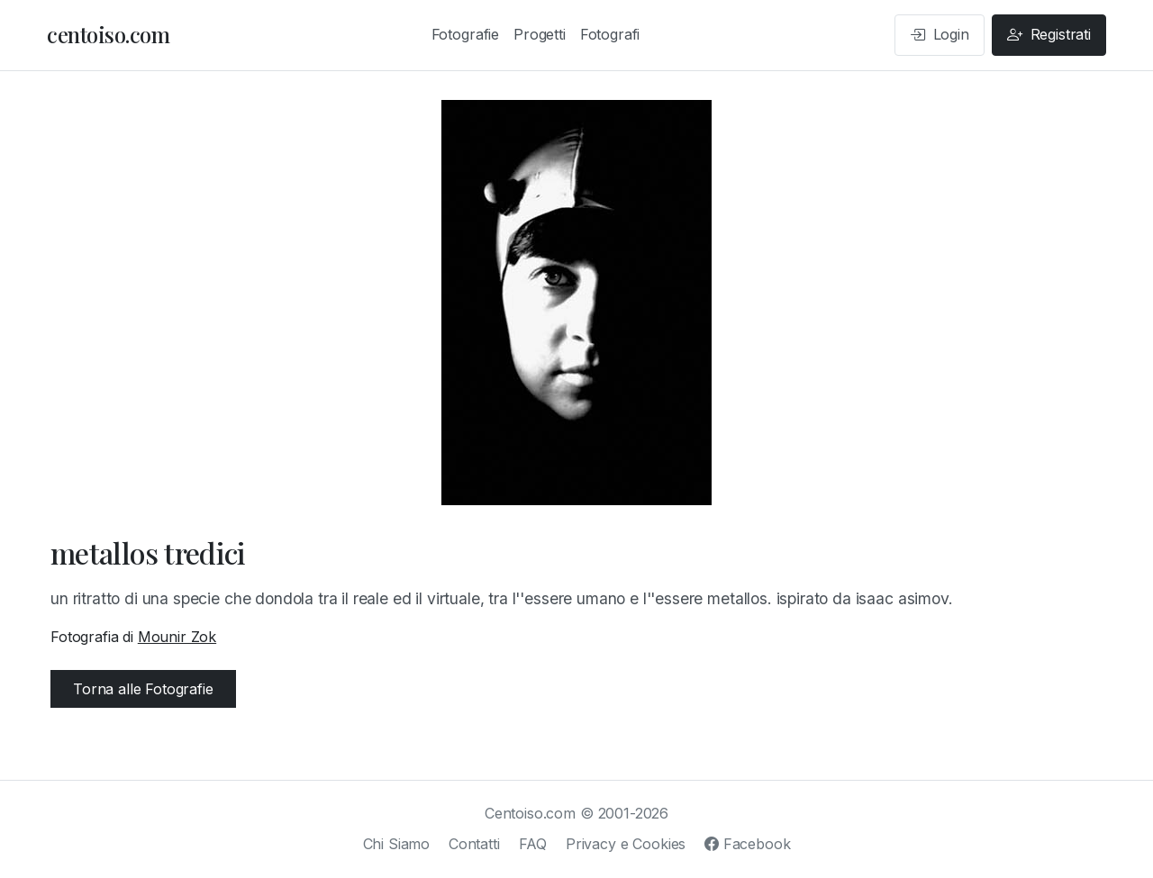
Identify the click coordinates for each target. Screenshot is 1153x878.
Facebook (747, 844)
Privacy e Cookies (625, 844)
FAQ (533, 844)
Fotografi (610, 34)
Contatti (474, 844)
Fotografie (465, 34)
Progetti (539, 34)
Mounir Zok (177, 637)
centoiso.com (108, 34)
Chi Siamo (397, 844)
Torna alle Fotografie (143, 689)
